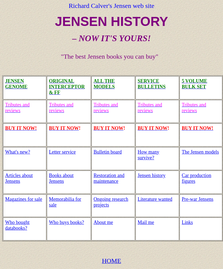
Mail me (146, 222)
